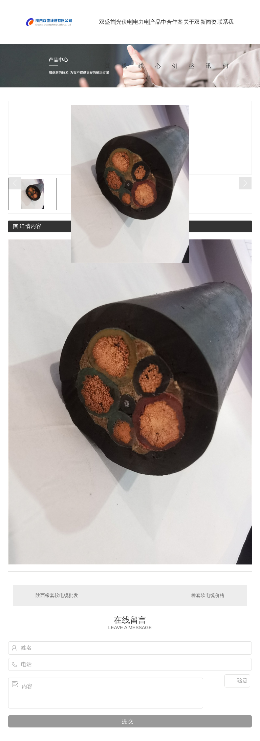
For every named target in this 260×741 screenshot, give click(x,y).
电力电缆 (141, 31)
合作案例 (175, 31)
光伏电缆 (124, 31)
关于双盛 (191, 31)
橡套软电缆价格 (207, 595)
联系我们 (225, 31)
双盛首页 (107, 31)
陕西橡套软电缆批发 (57, 595)
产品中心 (158, 31)
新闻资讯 (208, 31)
